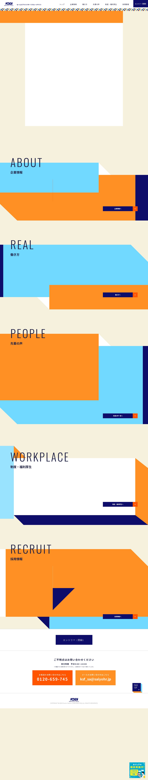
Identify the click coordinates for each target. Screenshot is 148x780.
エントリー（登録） (74, 711)
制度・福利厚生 (111, 4)
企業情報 (73, 4)
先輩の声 (96, 4)
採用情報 (125, 4)
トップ (62, 4)
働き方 (84, 4)
